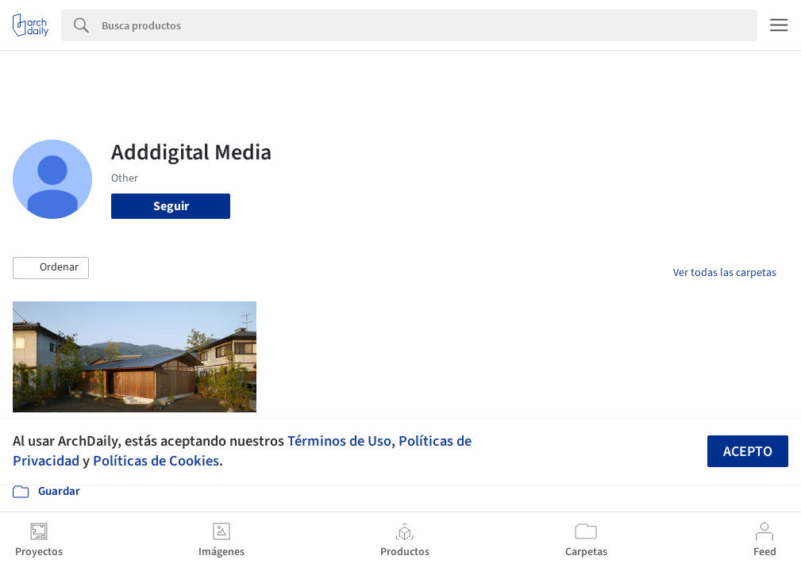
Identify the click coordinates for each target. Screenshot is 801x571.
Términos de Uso (339, 441)
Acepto (747, 452)
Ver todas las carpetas (724, 272)
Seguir (171, 206)
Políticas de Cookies (156, 460)
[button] (51, 268)
